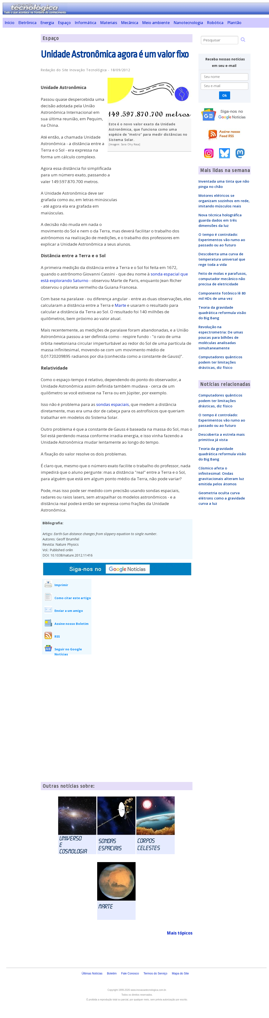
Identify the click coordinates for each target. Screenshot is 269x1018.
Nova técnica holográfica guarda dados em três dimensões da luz (220, 220)
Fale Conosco (130, 973)
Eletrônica (27, 22)
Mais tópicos (179, 933)
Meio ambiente (156, 22)
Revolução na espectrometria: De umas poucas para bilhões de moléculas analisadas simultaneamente (220, 337)
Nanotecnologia (188, 22)
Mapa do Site (180, 973)
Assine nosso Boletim (71, 623)
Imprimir (61, 585)
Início (9, 22)
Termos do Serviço (155, 973)
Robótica (215, 22)
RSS (57, 636)
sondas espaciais (112, 404)
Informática (85, 22)
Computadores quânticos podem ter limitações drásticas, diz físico (220, 362)
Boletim (112, 973)
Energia (47, 22)
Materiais (108, 22)
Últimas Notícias (92, 973)
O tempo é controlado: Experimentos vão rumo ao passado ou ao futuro (221, 239)
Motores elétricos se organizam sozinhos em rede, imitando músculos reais (224, 200)
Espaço (64, 22)
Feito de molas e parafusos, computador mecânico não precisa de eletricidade (222, 278)
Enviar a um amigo (68, 610)
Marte (120, 305)
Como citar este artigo (72, 598)
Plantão (234, 22)
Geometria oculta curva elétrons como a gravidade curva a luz (221, 498)
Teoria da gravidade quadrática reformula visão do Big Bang (222, 312)
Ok (224, 95)
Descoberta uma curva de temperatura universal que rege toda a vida (221, 259)
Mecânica (129, 22)
